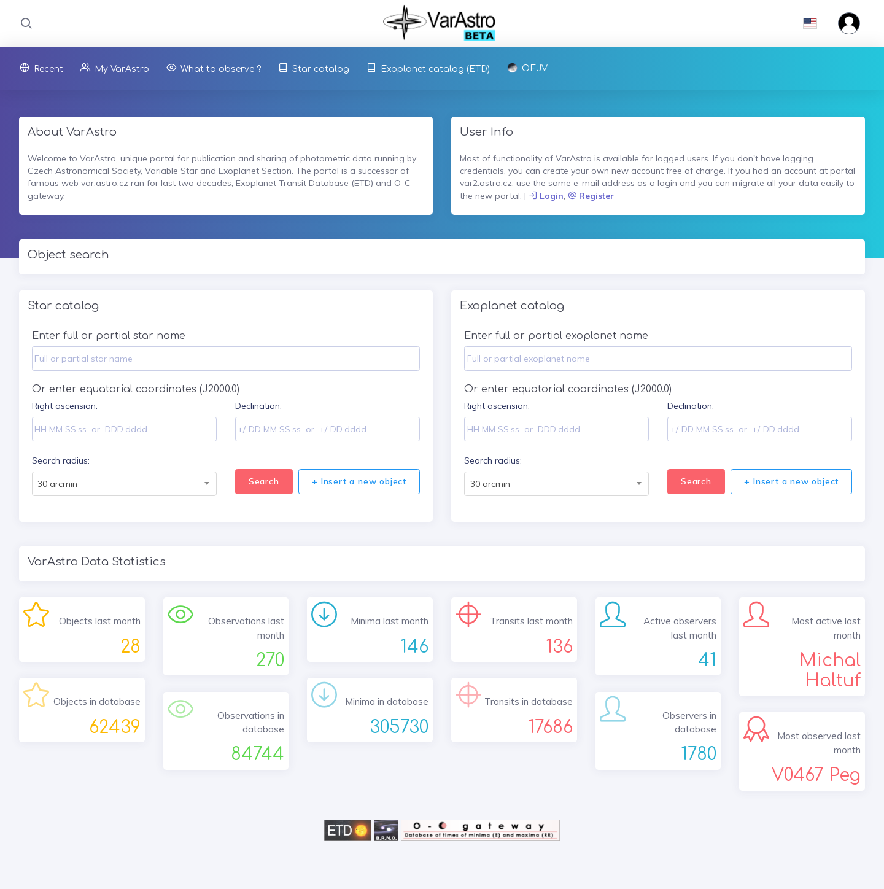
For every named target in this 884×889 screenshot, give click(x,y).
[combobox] (124, 484)
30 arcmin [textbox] (57, 483)
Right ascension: (65, 405)
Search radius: (61, 460)
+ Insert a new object (359, 481)
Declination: (258, 405)
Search (264, 481)
